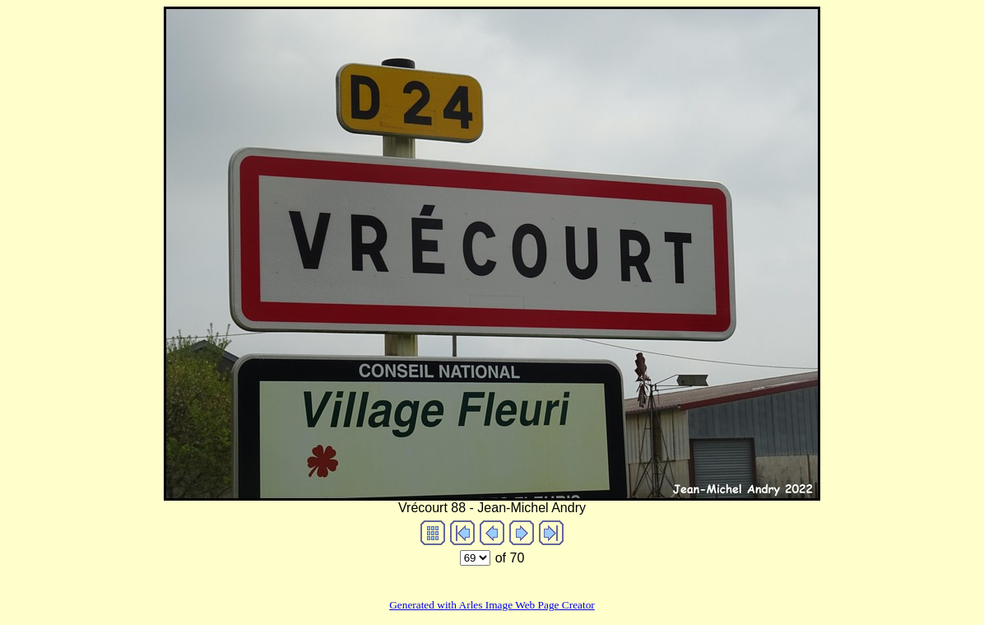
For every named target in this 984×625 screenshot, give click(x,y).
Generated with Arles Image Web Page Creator (492, 605)
